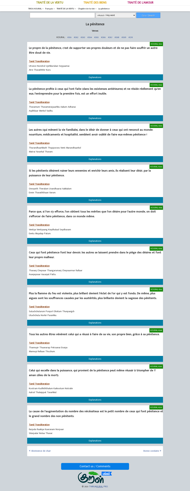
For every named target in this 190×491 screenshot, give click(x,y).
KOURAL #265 (156, 207)
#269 (124, 37)
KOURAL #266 (156, 248)
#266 (103, 37)
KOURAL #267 (156, 289)
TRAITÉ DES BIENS (94, 2)
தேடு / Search (148, 15)
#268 (117, 37)
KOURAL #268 (156, 330)
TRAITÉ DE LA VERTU (49, 2)
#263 (83, 37)
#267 (110, 37)
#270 (131, 37)
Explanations (95, 77)
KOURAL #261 (156, 44)
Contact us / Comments (95, 466)
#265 (96, 37)
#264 (89, 37)
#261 (69, 37)
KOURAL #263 (156, 125)
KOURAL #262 (156, 85)
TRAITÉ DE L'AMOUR (140, 2)
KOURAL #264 (156, 166)
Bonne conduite (151, 451)
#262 (76, 37)
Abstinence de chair (41, 451)
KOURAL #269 (156, 366)
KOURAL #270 (156, 407)
